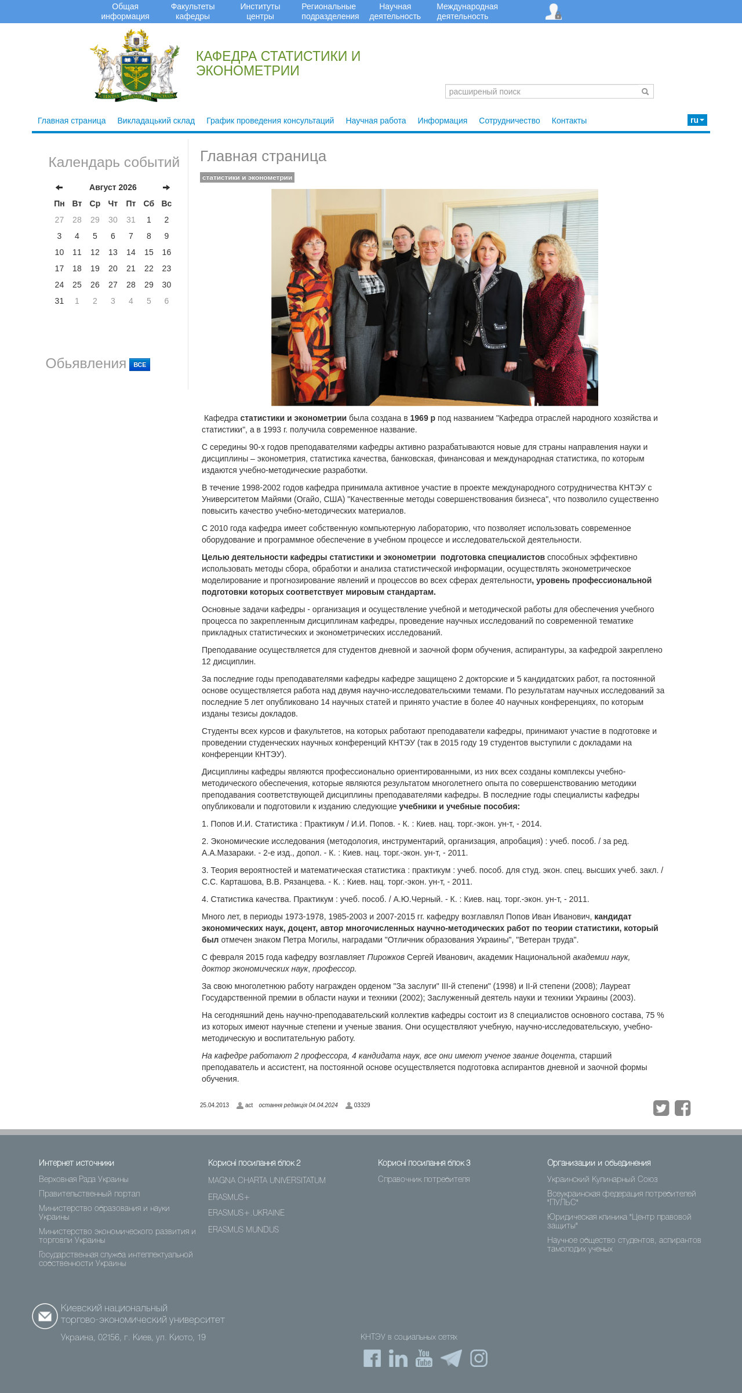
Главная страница (72, 120)
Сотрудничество (509, 120)
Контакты (569, 120)
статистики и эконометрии (247, 177)
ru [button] (697, 120)
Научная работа (375, 120)
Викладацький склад (156, 120)
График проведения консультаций (270, 120)
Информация (443, 120)
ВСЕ (139, 364)
